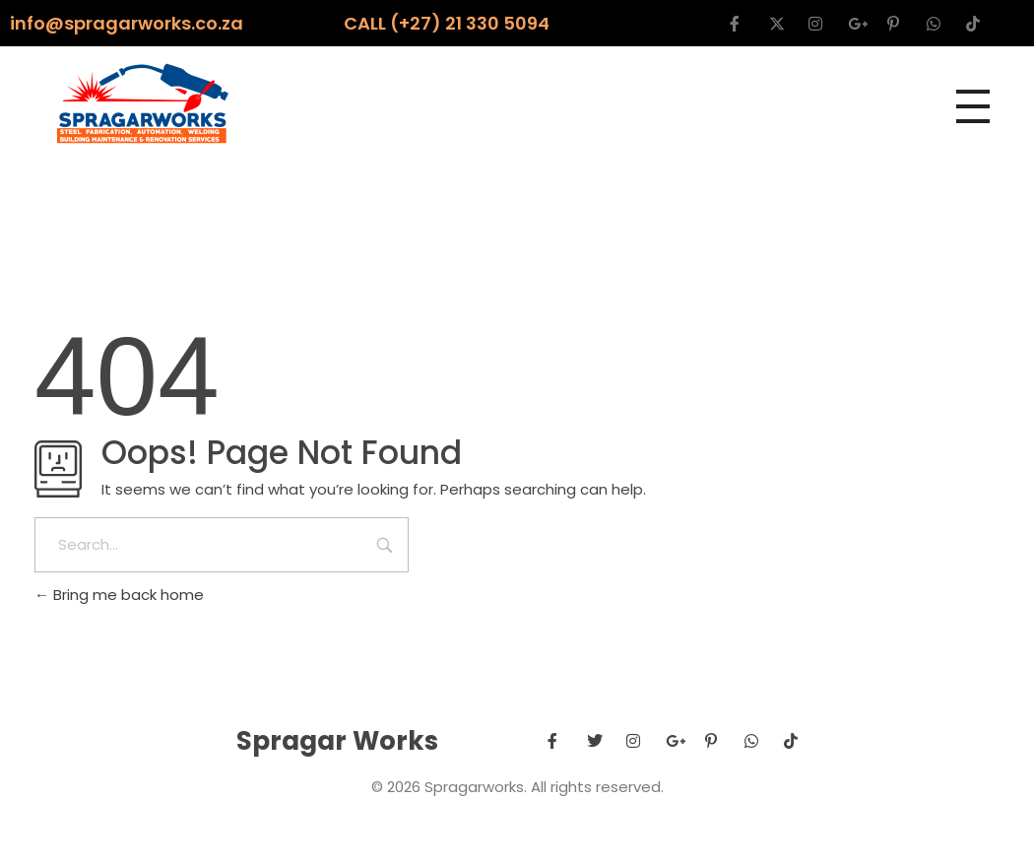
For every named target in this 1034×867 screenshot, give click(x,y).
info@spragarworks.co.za (126, 23)
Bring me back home (119, 594)
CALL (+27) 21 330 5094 (446, 23)
